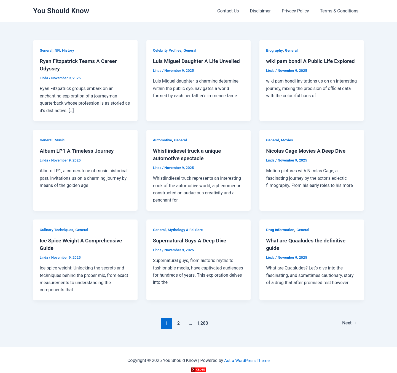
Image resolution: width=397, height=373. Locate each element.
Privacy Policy (298, 11)
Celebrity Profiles (168, 50)
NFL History (65, 50)
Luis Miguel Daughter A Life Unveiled (198, 61)
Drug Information (281, 228)
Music (60, 139)
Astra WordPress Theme (246, 359)
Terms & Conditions (340, 11)
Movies (287, 139)
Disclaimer (266, 11)
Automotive (163, 139)
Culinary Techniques (57, 228)
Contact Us (236, 11)
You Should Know (61, 11)
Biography (274, 50)
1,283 (201, 321)
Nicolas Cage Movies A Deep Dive (307, 150)
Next (349, 321)
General (46, 50)
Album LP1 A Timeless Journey (78, 150)
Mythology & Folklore (186, 228)
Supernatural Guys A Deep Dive (191, 239)
